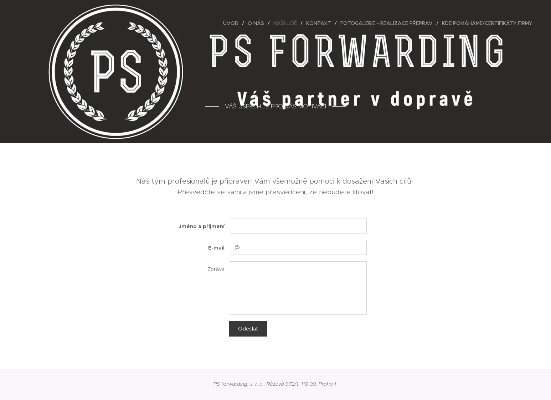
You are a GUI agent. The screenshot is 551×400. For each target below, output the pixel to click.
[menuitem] (232, 23)
